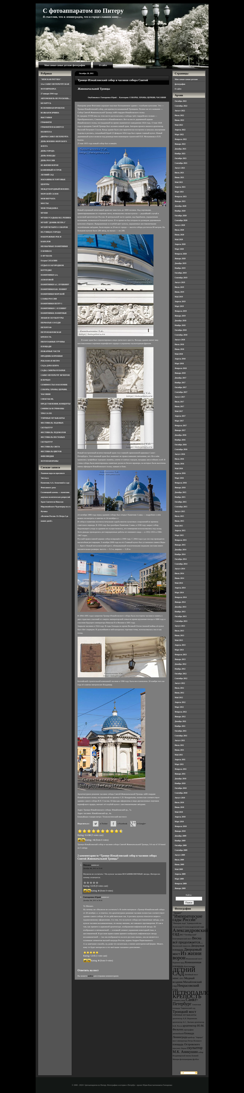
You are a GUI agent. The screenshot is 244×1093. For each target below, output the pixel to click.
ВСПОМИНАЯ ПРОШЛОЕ (53, 108)
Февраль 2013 (181, 654)
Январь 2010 (180, 831)
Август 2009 (180, 855)
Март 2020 (179, 249)
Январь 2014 (180, 602)
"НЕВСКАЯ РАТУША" (51, 79)
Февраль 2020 (181, 254)
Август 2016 (180, 454)
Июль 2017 (179, 402)
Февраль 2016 (181, 483)
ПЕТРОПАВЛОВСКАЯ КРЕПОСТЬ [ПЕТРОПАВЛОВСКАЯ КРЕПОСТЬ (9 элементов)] (201, 994)
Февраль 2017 (181, 425)
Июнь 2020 (179, 235)
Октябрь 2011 (181, 731)
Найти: (189, 895)
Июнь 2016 (179, 464)
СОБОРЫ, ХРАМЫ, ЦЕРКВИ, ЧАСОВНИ (147, 97)
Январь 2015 (180, 545)
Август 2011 (180, 740)
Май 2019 (179, 297)
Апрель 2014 (180, 588)
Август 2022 (180, 111)
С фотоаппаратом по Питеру (83, 10)
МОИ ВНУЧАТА (48, 199)
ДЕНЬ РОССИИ (48, 160)
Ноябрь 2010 (180, 783)
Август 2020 (180, 225)
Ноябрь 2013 (180, 612)
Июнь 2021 (179, 177)
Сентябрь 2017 (181, 392)
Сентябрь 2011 (181, 736)
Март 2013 (179, 650)
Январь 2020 (180, 258)
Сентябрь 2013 (181, 621)
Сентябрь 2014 (181, 564)
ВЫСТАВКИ (46, 117)
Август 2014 (180, 569)
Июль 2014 (179, 573)
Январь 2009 (180, 888)
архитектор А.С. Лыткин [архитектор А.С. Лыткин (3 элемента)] (183, 1022)
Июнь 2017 (179, 406)
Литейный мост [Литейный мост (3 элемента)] (191, 975)
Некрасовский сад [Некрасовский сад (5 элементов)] (186, 987)
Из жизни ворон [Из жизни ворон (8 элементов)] (187, 955)
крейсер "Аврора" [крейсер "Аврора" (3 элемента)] (195, 1037)
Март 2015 (179, 535)
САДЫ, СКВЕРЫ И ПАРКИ (53, 370)
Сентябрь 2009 (181, 850)
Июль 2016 (179, 459)
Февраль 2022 (181, 139)
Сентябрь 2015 (181, 507)
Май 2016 (179, 468)
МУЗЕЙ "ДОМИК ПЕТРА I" (53, 222)
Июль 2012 (179, 688)
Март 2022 (179, 134)
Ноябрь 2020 (180, 211)
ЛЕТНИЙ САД (47, 175)
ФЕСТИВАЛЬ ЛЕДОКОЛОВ (53, 432)
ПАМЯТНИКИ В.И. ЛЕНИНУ (54, 289)
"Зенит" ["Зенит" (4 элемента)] (177, 912)
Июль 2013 (179, 631)
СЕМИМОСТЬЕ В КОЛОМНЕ (54, 385)
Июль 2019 (179, 287)
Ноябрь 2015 (180, 497)
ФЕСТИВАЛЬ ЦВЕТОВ (51, 451)
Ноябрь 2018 (180, 325)
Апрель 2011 (180, 759)
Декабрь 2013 (180, 607)
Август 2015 (180, 511)
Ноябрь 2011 (180, 726)
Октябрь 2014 (181, 559)
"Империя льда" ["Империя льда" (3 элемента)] (180, 923)
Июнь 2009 (179, 864)
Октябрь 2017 (181, 387)
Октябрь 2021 (181, 158)
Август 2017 (180, 397)
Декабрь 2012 (180, 664)
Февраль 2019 (181, 311)
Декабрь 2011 (180, 721)
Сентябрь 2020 (181, 220)
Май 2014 (179, 583)
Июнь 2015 (179, 521)
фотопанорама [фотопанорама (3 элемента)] (186, 1059)
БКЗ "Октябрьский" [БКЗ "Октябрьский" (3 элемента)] (188, 935)
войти (90, 976)
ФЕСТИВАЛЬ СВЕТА (50, 447)
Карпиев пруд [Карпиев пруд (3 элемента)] (179, 963)
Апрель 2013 (180, 645)
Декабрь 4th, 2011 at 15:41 (93, 868)
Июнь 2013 (179, 635)
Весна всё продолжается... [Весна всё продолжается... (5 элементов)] (188, 940)
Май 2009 (179, 869)
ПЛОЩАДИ (46, 346)
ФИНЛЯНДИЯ (47, 456)
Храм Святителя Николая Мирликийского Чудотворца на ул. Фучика (56, 506)
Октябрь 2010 (181, 788)
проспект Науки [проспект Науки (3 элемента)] (179, 1048)
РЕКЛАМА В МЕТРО (50, 361)
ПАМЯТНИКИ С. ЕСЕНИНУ (54, 308)
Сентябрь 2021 (181, 163)
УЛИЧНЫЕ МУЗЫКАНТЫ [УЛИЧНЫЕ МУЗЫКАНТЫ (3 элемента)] (184, 1015)
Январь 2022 (180, 144)
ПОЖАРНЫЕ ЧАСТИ (50, 351)
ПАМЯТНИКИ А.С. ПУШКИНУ (55, 284)
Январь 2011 (180, 774)
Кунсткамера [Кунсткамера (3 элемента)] (189, 966)
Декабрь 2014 (180, 550)
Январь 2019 (180, 316)
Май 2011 (179, 755)
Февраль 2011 (181, 769)
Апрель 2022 (180, 130)
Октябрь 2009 (181, 845)
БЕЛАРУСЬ (46, 103)
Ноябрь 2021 (180, 153)
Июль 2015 (179, 516)
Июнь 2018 (179, 349)
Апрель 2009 (180, 874)
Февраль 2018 (181, 368)
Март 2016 (179, 478)
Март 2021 (179, 192)
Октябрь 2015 (181, 502)
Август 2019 (180, 282)
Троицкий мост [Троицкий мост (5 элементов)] (184, 1012)
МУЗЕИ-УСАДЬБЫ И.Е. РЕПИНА (56, 218)
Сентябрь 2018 (181, 335)
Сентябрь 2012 (181, 678)
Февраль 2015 (181, 540)
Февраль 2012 (181, 712)
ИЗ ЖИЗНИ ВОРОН (50, 165)
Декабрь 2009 (180, 836)
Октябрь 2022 (181, 101)
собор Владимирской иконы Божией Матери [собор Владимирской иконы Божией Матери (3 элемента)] (188, 1055)
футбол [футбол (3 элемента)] (196, 1059)
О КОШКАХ (46, 251)
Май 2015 (179, 526)
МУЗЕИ (44, 213)
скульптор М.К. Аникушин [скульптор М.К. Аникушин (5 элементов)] (188, 1050)
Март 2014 (179, 592)
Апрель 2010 (180, 817)
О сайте (103, 65)
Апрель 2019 (180, 301)
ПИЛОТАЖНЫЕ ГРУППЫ (53, 342)
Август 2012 (180, 683)
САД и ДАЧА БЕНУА (50, 366)
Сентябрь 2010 (181, 793)
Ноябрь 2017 (180, 383)
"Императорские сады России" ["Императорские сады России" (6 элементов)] (187, 918)
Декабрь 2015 (180, 492)
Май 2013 (179, 640)
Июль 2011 (179, 745)
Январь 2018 (180, 373)
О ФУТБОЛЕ (46, 256)
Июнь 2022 (179, 120)
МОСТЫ (45, 203)
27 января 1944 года (49, 94)
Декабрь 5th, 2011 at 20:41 (93, 900)
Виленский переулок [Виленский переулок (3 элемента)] (181, 946)
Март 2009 (179, 879)
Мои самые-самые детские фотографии (64, 65)
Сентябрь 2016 (181, 449)
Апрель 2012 (180, 702)
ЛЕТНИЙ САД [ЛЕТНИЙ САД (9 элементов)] (184, 971)
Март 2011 (179, 764)
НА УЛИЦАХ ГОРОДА (51, 232)
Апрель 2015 (180, 530)
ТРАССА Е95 (46, 413)
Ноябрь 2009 (180, 841)
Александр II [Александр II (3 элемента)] (178, 927)
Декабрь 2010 (180, 779)
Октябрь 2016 (181, 445)
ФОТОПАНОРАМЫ (50, 461)
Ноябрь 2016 (180, 440)
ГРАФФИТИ (46, 122)
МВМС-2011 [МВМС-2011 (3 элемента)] (178, 978)
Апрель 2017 (180, 416)
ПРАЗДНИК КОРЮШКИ (52, 356)
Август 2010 (180, 798)
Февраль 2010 (181, 826)
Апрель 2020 (180, 244)
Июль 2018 (179, 344)
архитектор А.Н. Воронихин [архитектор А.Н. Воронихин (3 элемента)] (185, 1018)
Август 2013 (180, 626)
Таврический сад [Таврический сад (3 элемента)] (188, 1008)
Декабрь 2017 (180, 378)
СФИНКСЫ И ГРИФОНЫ (52, 408)
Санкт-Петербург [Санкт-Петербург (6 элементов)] (185, 1001)
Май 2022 (179, 125)
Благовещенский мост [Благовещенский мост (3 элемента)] (182, 939)
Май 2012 (179, 697)
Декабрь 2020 (180, 206)
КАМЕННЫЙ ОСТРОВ (51, 170)
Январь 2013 (180, 659)
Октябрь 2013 (181, 616)
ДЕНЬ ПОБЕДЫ (48, 156)
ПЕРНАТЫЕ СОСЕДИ (51, 323)
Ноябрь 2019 (180, 268)
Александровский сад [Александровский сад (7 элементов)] (190, 932)
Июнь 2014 (179, 578)
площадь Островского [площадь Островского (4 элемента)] (186, 1044)
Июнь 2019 (179, 292)
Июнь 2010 (179, 807)
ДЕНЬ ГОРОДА (48, 151)
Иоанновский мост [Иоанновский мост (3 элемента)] (194, 959)
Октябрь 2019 (181, 273)
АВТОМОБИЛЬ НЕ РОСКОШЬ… (56, 98)
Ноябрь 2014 (180, 554)
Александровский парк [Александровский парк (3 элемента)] (194, 927)
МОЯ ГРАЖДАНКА (49, 208)
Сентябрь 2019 (181, 278)
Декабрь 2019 (180, 263)
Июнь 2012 (179, 693)
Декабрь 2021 (180, 149)
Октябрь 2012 (181, 674)
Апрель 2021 (180, 187)
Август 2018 (180, 340)
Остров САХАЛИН (49, 261)
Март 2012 (179, 707)
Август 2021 (180, 168)
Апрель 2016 (180, 473)
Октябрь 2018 (181, 330)
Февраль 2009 (181, 883)
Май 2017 (179, 411)
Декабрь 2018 (180, 320)
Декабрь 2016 (180, 435)
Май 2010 (179, 812)
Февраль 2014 (181, 597)
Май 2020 (179, 239)
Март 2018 (179, 363)
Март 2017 (179, 421)
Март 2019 (179, 306)
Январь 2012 (180, 716)
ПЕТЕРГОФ (46, 327)
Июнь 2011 (179, 750)
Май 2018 (179, 354)
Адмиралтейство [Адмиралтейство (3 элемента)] (194, 923)
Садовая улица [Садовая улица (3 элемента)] (179, 1000)
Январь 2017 (180, 430)
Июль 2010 (179, 802)
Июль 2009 (179, 860)
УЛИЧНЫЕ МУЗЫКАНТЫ (53, 418)
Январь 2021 (180, 201)
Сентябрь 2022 (181, 106)
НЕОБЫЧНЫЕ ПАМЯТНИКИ (54, 246)
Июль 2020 (179, 230)
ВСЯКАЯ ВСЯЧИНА (50, 113)
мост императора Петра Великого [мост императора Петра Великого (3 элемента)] (187, 1041)
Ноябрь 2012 (180, 669)
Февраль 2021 (181, 196)
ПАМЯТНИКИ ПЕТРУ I (51, 303)
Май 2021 (179, 182)
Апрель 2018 (180, 359)
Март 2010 (179, 821)
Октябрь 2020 (181, 216)
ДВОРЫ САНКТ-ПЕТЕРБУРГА (54, 137)
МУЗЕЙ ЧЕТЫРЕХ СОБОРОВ (54, 227)
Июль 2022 (179, 115)
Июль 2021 (179, 173)
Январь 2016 (180, 487)
